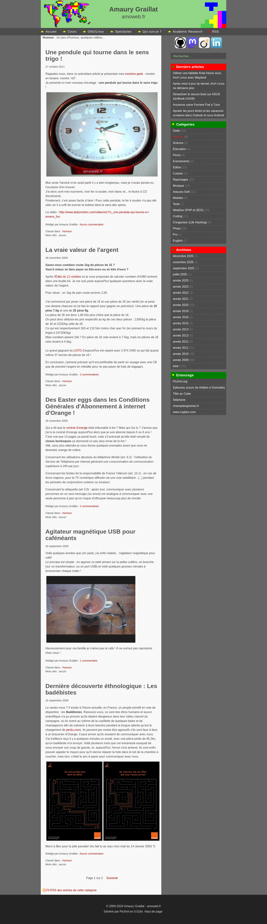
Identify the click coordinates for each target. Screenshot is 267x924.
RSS (215, 31)
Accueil (51, 31)
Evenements (181, 161)
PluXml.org (180, 381)
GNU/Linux (96, 31)
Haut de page (153, 911)
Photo (177, 228)
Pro (175, 234)
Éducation (179, 149)
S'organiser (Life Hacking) (190, 222)
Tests (176, 204)
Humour (67, 231)
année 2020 (181, 305)
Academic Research (187, 31)
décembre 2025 (183, 256)
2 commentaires (89, 374)
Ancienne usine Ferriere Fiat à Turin (196, 104)
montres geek (134, 73)
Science (178, 142)
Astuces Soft (181, 191)
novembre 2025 (183, 262)
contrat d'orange (77, 427)
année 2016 (181, 317)
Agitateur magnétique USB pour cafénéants (90, 534)
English (177, 240)
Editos (177, 167)
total (176, 366)
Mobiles (178, 197)
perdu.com (73, 729)
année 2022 (181, 292)
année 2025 (181, 280)
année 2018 (181, 311)
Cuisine (178, 173)
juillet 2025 (180, 274)
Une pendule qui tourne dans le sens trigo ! (97, 55)
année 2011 (181, 347)
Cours (72, 31)
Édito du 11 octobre (68, 276)
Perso (177, 155)
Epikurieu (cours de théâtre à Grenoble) (199, 387)
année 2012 (181, 341)
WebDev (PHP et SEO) (188, 210)
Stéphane (179, 399)
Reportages (180, 179)
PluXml (124, 911)
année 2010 (181, 353)
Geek (176, 130)
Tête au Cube (182, 393)
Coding (177, 216)
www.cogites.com (184, 412)
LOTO (78, 350)
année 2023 (181, 286)
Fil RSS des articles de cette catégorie (71, 890)
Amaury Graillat (133, 9)
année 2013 (181, 335)
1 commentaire (89, 660)
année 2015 (181, 323)
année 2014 (181, 329)
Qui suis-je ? (152, 31)
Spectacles (123, 31)
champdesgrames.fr (186, 405)
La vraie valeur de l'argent (81, 250)
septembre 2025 (183, 268)
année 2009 (181, 360)
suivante (112, 878)
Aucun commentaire (91, 224)
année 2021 (181, 298)
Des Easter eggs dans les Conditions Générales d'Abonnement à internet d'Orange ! (97, 406)
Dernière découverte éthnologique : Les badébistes (101, 689)
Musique (178, 185)
